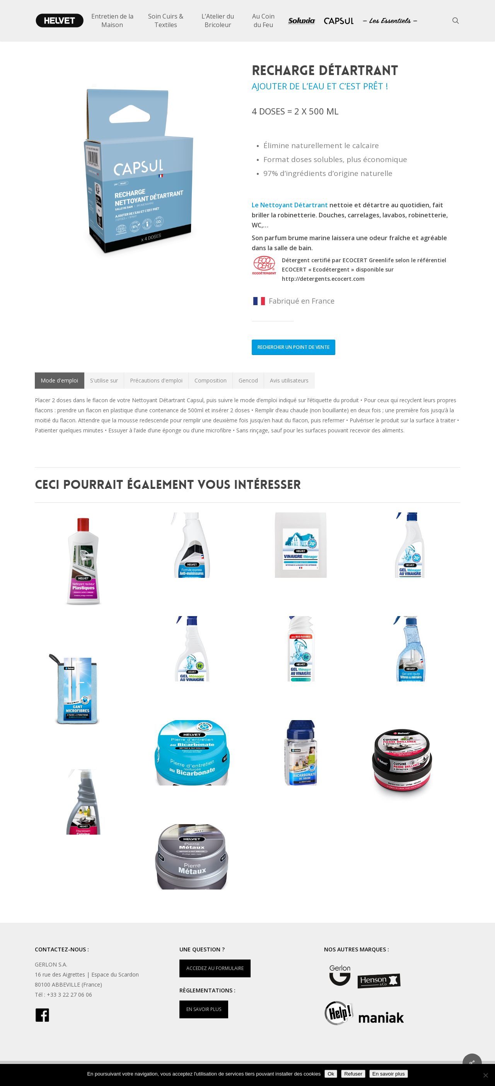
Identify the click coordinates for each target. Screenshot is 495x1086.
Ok (331, 1074)
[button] (59, 380)
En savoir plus (388, 1074)
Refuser (353, 1074)
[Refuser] (485, 1075)
